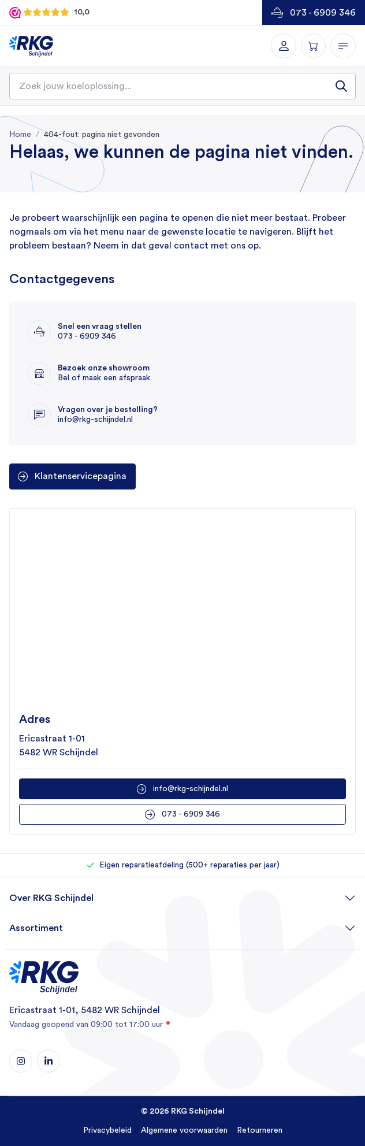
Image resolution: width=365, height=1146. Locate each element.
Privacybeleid (107, 1130)
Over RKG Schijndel (51, 898)
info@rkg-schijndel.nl (190, 789)
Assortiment (36, 928)
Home (20, 135)
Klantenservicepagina (80, 476)
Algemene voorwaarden (184, 1130)
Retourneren (259, 1130)
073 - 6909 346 (323, 12)
